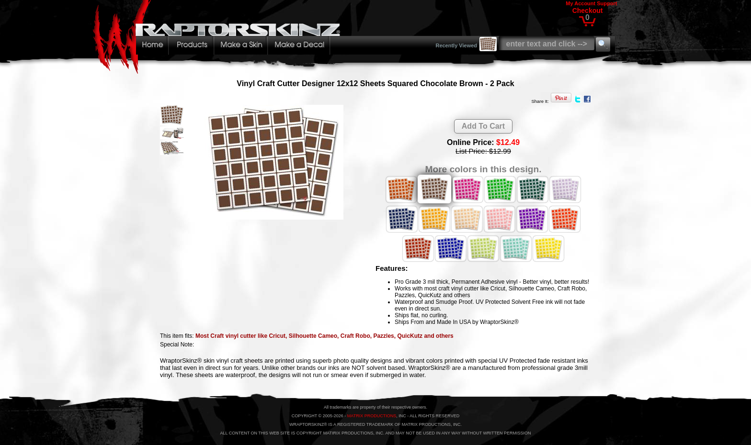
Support (607, 3)
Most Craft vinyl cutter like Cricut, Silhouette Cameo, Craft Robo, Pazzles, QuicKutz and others (324, 336)
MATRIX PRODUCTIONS (371, 415)
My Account (580, 3)
